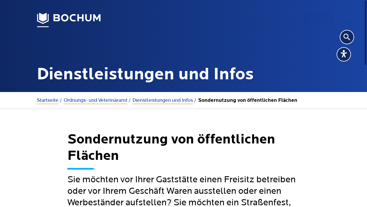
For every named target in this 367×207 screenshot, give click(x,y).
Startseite (47, 100)
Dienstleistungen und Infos (162, 100)
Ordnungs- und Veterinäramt (95, 100)
